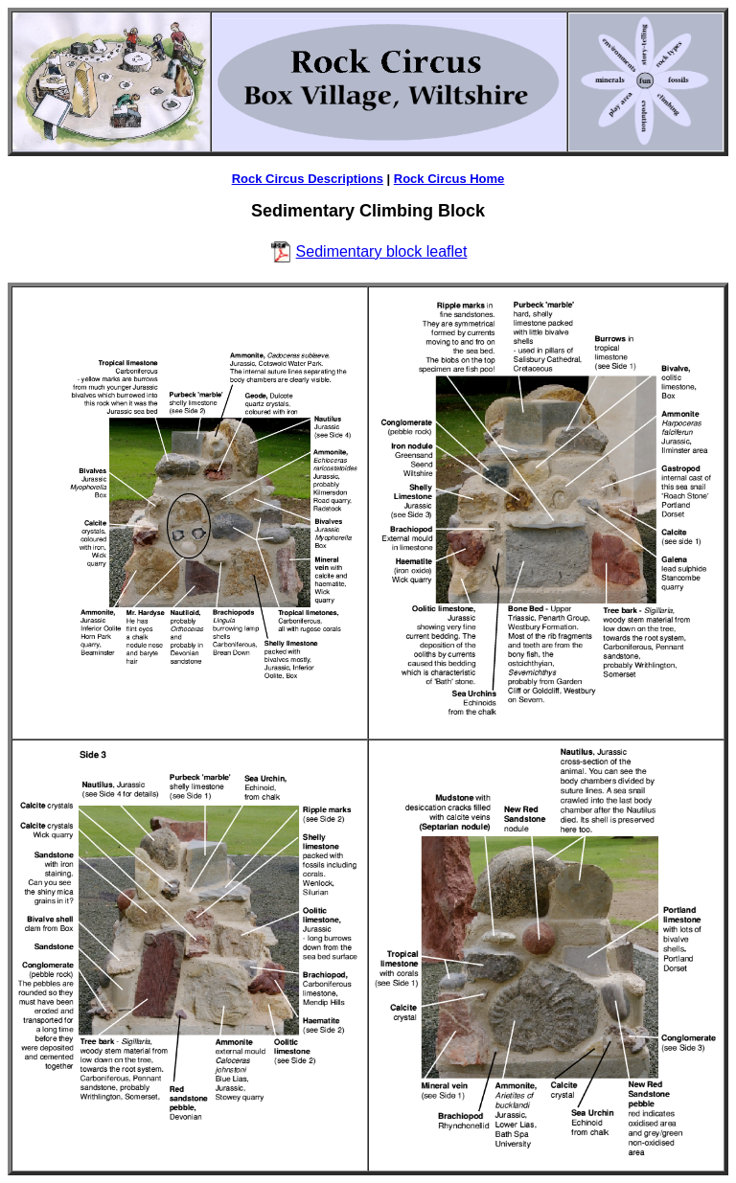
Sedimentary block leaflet (382, 251)
